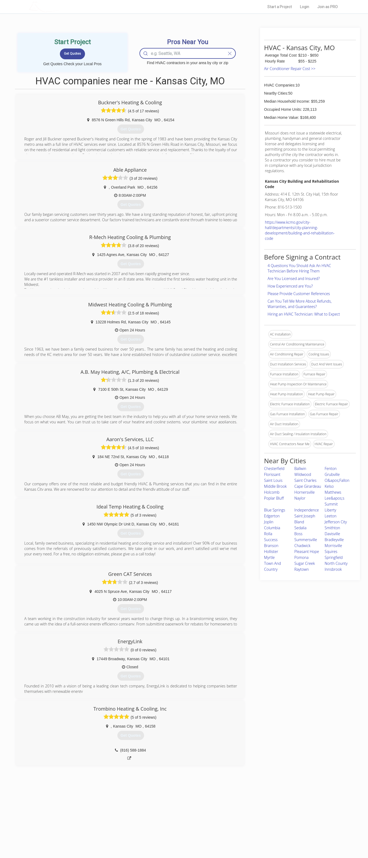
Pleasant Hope (306, 551)
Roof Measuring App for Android (179, 837)
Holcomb (272, 492)
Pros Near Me (91, 818)
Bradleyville (334, 539)
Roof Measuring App (171, 824)
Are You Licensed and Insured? (294, 278)
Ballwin (300, 468)
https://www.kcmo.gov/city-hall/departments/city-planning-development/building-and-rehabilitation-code (300, 230)
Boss (298, 533)
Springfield (334, 557)
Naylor (299, 498)
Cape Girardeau (307, 486)
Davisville (332, 533)
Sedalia (300, 527)
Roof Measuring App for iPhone (179, 830)
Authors (252, 824)
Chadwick (302, 545)
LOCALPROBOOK (60, 6)
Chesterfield (274, 468)
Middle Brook (275, 486)
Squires (331, 551)
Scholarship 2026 (259, 812)
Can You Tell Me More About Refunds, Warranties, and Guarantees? (300, 304)
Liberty (330, 510)
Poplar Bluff (274, 498)
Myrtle (269, 557)
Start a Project (279, 7)
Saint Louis (273, 480)
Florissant (272, 474)
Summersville (305, 539)
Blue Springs (274, 510)
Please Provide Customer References (299, 293)
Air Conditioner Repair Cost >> (289, 68)
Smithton (332, 527)
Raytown (301, 569)
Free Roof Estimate (95, 830)
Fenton (330, 468)
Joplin (269, 521)
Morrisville (333, 545)
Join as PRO (327, 7)
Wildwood (302, 474)
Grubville (332, 474)
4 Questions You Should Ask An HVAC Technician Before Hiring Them (299, 268)
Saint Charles (305, 480)
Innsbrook (333, 569)
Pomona (301, 557)
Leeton (330, 515)
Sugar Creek (304, 563)
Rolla (268, 533)
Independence (306, 510)
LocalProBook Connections (266, 830)
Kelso (329, 486)
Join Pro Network (168, 812)
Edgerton (272, 515)
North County (336, 563)
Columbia (272, 527)
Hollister (271, 551)
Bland (299, 521)
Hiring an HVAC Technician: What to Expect (304, 314)
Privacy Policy (256, 818)
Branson (271, 545)
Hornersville (304, 492)
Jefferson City (336, 521)
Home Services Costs (97, 812)
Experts (161, 818)
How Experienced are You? (290, 286)
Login (304, 7)
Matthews (333, 492)
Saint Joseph (304, 515)
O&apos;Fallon (337, 480)
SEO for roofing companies (266, 837)
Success (271, 539)
